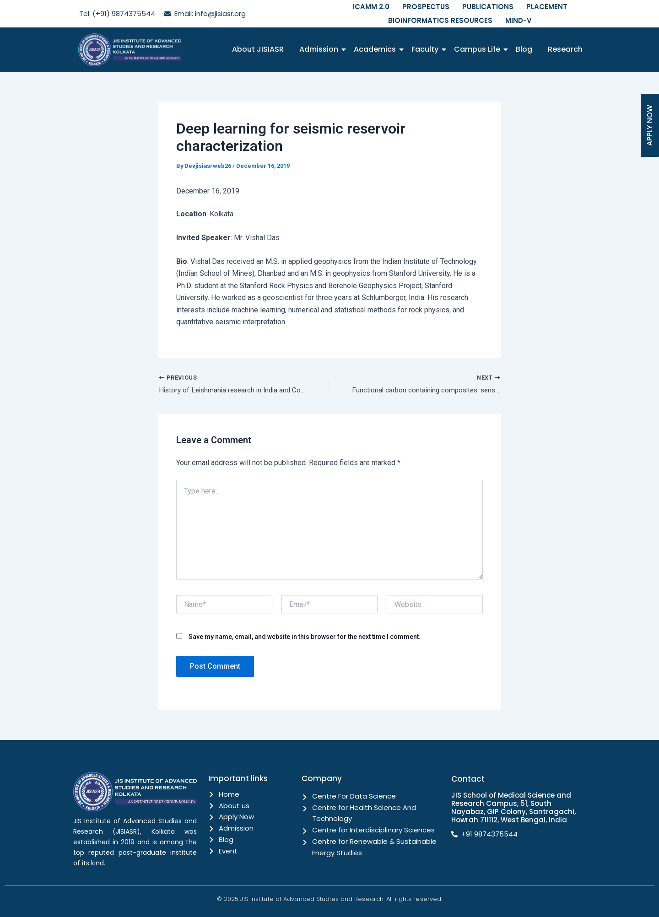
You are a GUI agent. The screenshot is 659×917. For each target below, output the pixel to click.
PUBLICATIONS (487, 6)
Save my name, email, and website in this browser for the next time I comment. (305, 638)
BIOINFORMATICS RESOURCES (440, 20)
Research (565, 49)
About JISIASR (258, 49)
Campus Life (478, 49)
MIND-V (518, 20)
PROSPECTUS (425, 6)
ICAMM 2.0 (371, 6)
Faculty (426, 49)
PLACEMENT (546, 6)
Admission (320, 49)
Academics (376, 49)
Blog (524, 49)
